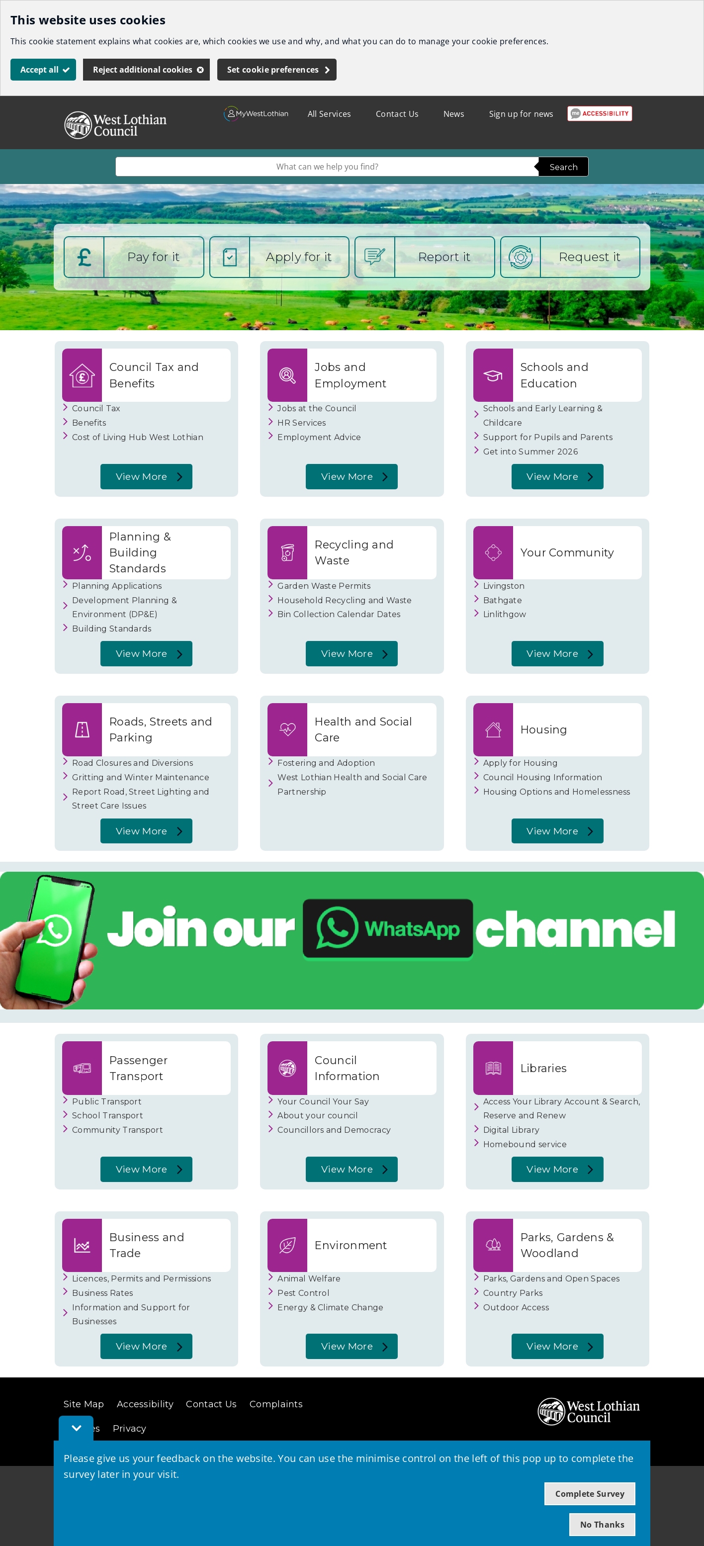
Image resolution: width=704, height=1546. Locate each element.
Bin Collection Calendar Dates (338, 614)
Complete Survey (589, 1493)
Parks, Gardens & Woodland (568, 1245)
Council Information (347, 1068)
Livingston (504, 586)
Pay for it (153, 257)
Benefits (89, 423)
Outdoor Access (516, 1307)
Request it (590, 257)
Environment (351, 1245)
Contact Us (397, 113)
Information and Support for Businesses (131, 1315)
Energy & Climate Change (330, 1307)
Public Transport (107, 1101)
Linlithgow (505, 614)
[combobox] (327, 167)
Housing (544, 729)
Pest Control (303, 1293)
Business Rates (102, 1293)
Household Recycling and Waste (344, 600)
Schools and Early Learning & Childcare (543, 416)
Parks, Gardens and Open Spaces (551, 1278)
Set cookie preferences (273, 69)
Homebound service (525, 1144)
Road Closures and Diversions (132, 763)
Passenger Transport (138, 1068)
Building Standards (112, 629)
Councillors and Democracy (334, 1130)
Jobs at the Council (316, 408)
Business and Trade (146, 1245)
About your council (317, 1115)
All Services (330, 113)
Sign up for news (521, 113)
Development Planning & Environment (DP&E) (124, 608)
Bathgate (503, 600)
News (453, 113)
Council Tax (96, 408)
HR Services (301, 423)
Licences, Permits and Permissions (141, 1278)
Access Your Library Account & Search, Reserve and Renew (561, 1109)
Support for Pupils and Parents (548, 437)
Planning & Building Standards (140, 552)
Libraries (544, 1068)
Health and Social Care (363, 729)
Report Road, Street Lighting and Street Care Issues (140, 799)
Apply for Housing (520, 763)
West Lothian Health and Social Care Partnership (352, 785)
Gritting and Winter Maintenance (140, 777)
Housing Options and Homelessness (556, 792)
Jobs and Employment (350, 375)
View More (138, 479)
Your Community (567, 552)
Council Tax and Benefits (154, 375)
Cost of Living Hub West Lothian (137, 437)
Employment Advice (319, 437)
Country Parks (513, 1293)
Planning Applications (117, 586)
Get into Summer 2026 (530, 451)
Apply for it (299, 257)
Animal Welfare (309, 1278)
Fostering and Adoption (326, 763)
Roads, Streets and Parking (161, 729)
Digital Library (511, 1130)
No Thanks (602, 1524)
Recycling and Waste (354, 552)
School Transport (107, 1115)
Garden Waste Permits (323, 586)
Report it (444, 257)
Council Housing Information (543, 777)
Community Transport (117, 1130)
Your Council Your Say (323, 1101)
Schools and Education (555, 375)
